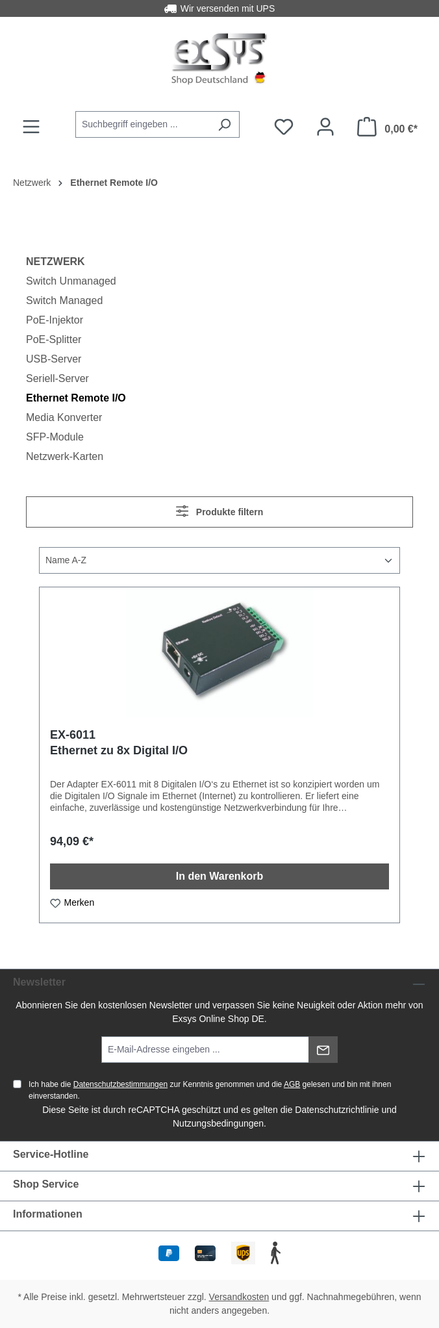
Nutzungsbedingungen (218, 1123)
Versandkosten (239, 1297)
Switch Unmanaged (71, 281)
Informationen (47, 1213)
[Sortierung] (219, 560)
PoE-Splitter (53, 339)
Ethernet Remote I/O (76, 397)
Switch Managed (64, 300)
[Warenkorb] (387, 126)
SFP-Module (55, 436)
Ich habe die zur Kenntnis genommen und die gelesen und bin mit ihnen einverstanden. (210, 1090)
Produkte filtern (220, 511)
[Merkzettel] (284, 126)
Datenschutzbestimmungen (120, 1084)
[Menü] (31, 126)
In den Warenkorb (220, 876)
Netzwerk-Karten (64, 456)
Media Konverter (64, 417)
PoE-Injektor (54, 320)
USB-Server (53, 358)
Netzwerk (55, 261)
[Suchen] (224, 124)
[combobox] (142, 124)
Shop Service (46, 1184)
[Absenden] (323, 1049)
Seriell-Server (57, 378)
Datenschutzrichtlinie (337, 1110)
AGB (292, 1084)
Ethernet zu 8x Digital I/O (119, 750)
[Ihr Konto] (325, 126)
